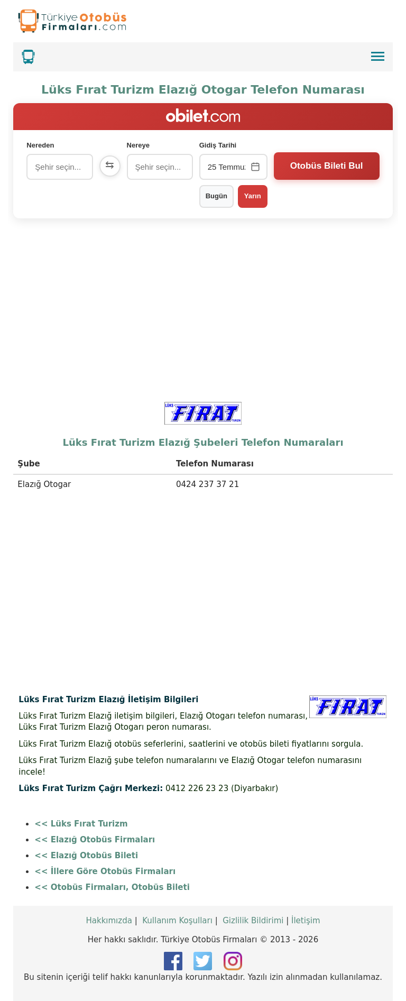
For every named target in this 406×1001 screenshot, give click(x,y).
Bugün (216, 196)
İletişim (305, 920)
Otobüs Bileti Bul (326, 166)
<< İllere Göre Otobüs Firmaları (105, 871)
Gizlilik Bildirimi (253, 920)
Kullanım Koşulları (177, 920)
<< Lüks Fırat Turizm (80, 824)
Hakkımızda (109, 920)
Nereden (40, 145)
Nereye (138, 145)
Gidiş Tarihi (218, 145)
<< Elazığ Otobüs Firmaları (94, 839)
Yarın (252, 196)
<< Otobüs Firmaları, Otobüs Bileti (111, 887)
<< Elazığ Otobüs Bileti (86, 855)
